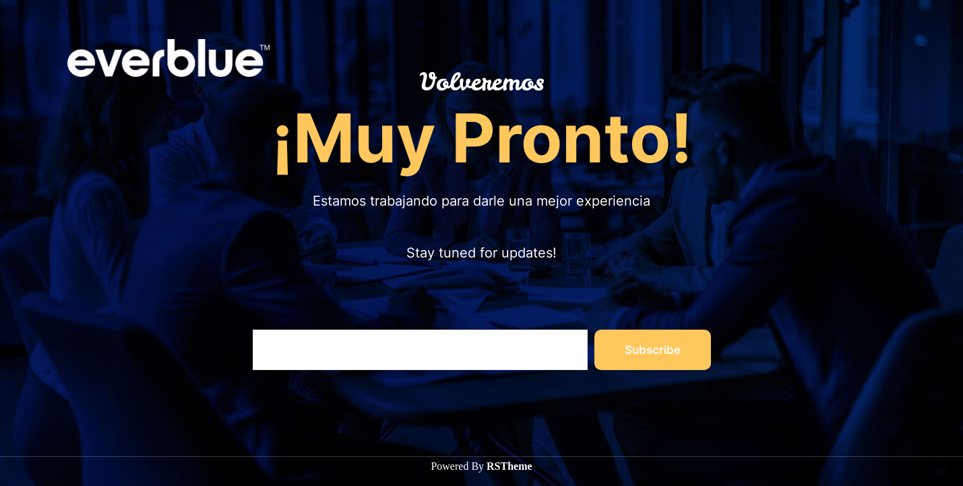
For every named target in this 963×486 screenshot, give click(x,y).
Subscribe (653, 350)
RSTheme (509, 466)
